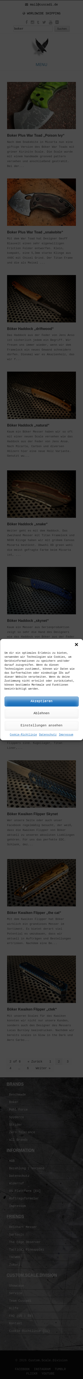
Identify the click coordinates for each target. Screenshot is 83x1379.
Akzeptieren (41, 701)
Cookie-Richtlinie (23, 734)
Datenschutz (48, 734)
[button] (76, 644)
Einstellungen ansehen (41, 725)
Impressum (66, 734)
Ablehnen (41, 713)
